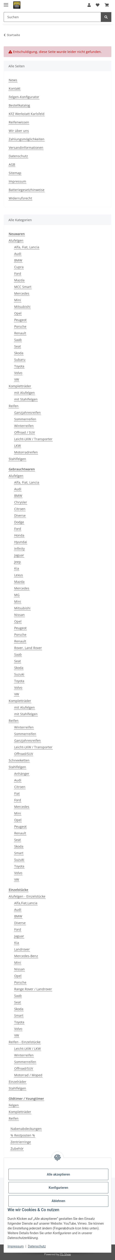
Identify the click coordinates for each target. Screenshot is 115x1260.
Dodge (19, 522)
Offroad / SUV (24, 432)
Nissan (19, 615)
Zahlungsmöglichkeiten (26, 139)
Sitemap (15, 173)
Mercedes (21, 293)
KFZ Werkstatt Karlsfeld (26, 114)
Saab (18, 340)
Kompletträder (20, 386)
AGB (12, 164)
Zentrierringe (21, 1142)
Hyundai (20, 542)
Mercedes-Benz (26, 956)
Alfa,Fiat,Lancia (25, 903)
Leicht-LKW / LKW (27, 1048)
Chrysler (20, 502)
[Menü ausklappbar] (6, 3)
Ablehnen (58, 1201)
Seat (17, 346)
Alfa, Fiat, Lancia (26, 247)
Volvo (18, 373)
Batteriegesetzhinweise (26, 190)
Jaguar (19, 555)
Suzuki (19, 674)
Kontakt (14, 88)
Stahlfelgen (17, 459)
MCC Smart (22, 287)
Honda (19, 535)
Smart (18, 853)
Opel (18, 313)
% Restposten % (23, 1135)
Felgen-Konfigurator (24, 97)
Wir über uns (19, 130)
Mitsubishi (22, 306)
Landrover (22, 949)
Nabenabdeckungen (26, 1128)
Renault (20, 333)
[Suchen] (106, 17)
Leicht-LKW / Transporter (33, 439)
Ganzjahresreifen (27, 412)
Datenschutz (37, 1246)
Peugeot (20, 320)
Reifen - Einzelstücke (25, 1042)
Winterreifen (24, 426)
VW (16, 379)
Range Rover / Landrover (33, 989)
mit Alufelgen (24, 392)
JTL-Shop (65, 1254)
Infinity (19, 548)
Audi (17, 253)
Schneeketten (19, 760)
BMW (18, 260)
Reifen (14, 406)
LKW (17, 445)
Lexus (18, 575)
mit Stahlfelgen (26, 399)
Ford (17, 273)
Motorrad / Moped (28, 1075)
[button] (89, 5)
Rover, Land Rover (28, 648)
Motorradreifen (26, 452)
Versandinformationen (26, 147)
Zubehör (17, 1148)
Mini (17, 300)
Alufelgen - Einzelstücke (27, 896)
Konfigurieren (58, 1187)
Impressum (16, 1246)
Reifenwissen (19, 122)
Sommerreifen (25, 419)
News (13, 80)
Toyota (19, 366)
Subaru (19, 359)
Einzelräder (17, 1081)
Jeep (17, 562)
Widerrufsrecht (20, 198)
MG (16, 595)
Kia (16, 568)
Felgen (14, 1105)
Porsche (20, 326)
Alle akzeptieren (58, 1174)
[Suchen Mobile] (52, 17)
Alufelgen (16, 240)
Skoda (18, 353)
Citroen (19, 509)
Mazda (19, 280)
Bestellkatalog (19, 105)
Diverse (20, 515)
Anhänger (21, 773)
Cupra (19, 267)
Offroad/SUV (23, 754)
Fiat (17, 793)
